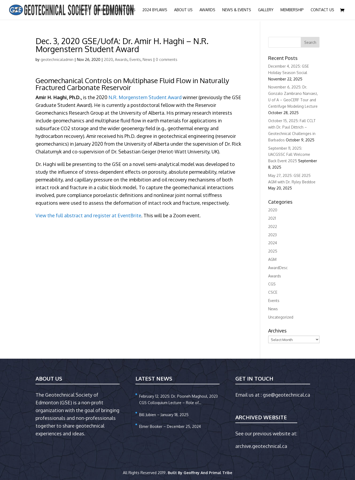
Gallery (266, 10)
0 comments (166, 59)
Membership (292, 10)
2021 (272, 218)
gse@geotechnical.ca (286, 395)
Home (83, 10)
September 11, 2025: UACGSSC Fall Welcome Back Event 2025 (289, 154)
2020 (108, 59)
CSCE (272, 292)
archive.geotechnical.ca (261, 446)
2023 (272, 235)
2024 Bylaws (154, 10)
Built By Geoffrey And (188, 472)
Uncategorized (280, 317)
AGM (272, 259)
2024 (272, 243)
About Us (183, 10)
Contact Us (322, 10)
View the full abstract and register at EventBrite (88, 215)
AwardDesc (278, 267)
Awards (207, 10)
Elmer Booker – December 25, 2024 (170, 426)
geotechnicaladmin (57, 59)
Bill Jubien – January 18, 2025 (164, 414)
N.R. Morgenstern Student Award (145, 97)
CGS (272, 284)
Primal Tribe (220, 472)
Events (135, 59)
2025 (272, 251)
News (147, 59)
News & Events (236, 10)
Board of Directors (115, 10)
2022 (272, 226)
